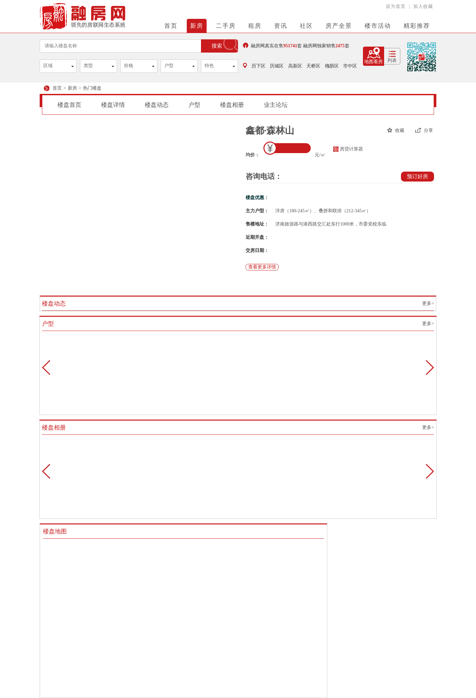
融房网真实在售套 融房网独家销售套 (296, 45)
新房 (196, 25)
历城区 (277, 65)
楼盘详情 (113, 105)
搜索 (217, 46)
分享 (424, 130)
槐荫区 (332, 65)
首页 (171, 25)
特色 (209, 65)
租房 (254, 25)
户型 (169, 65)
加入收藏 (423, 6)
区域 (48, 65)
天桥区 (313, 65)
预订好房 (417, 176)
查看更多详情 (262, 267)
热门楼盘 (92, 88)
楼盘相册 (232, 105)
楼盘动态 (157, 105)
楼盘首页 (69, 105)
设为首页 (396, 6)
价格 (128, 65)
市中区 (350, 65)
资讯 (280, 25)
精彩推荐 (417, 25)
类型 (88, 65)
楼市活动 (378, 25)
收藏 (395, 130)
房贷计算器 (348, 149)
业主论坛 (276, 105)
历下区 (258, 65)
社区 (306, 25)
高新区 (295, 65)
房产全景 (339, 25)
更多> (428, 303)
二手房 (226, 25)
